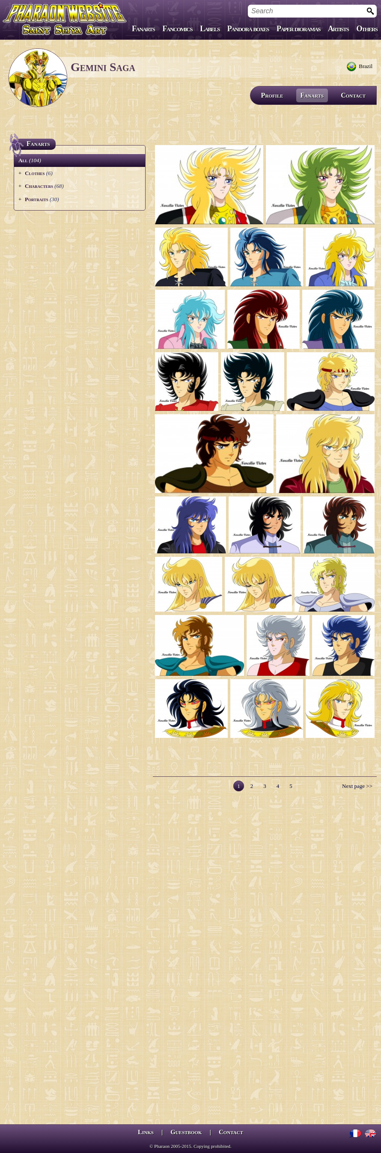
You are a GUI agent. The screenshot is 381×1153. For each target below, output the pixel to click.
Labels (210, 28)
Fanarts (143, 28)
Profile (272, 95)
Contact (353, 95)
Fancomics (178, 28)
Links (146, 1132)
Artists (338, 28)
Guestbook (186, 1132)
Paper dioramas (298, 28)
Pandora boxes (248, 28)
